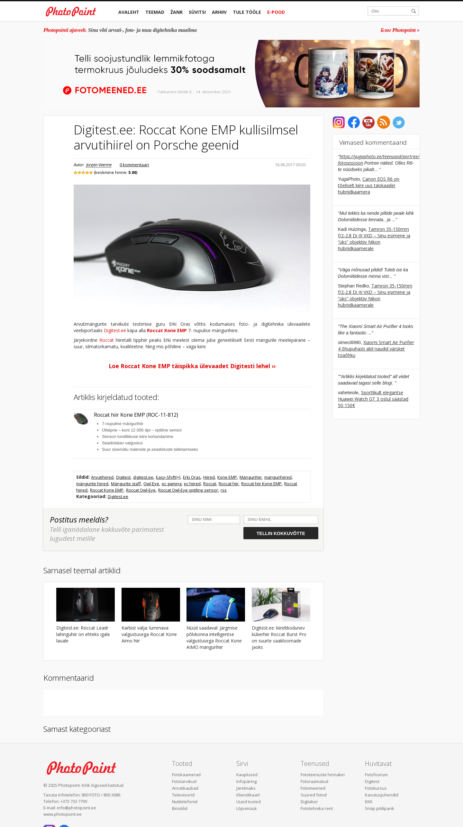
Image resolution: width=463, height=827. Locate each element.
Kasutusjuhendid (381, 795)
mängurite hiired (92, 483)
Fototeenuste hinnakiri (323, 774)
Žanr (176, 12)
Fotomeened (313, 788)
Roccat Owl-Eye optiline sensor (188, 490)
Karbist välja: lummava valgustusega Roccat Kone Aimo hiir (149, 634)
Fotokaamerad (186, 774)
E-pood (276, 12)
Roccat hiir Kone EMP (261, 483)
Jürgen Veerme (99, 165)
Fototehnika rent (317, 808)
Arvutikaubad (185, 788)
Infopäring (246, 781)
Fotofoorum (376, 774)
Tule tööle (247, 12)
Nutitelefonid (184, 801)
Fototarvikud (184, 781)
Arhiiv (219, 12)
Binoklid (179, 808)
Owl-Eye (151, 483)
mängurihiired (278, 477)
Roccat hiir (229, 483)
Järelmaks (246, 788)
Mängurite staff (126, 483)
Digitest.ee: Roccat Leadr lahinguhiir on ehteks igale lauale (83, 634)
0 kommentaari (134, 165)
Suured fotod (314, 795)
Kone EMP (227, 477)
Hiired (209, 477)
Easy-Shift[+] (168, 477)
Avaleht (128, 12)
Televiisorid (183, 795)
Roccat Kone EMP (167, 330)
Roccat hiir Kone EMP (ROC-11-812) (136, 415)
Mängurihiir (251, 477)
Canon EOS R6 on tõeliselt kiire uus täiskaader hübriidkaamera (368, 185)
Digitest (123, 477)
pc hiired (192, 483)
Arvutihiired (102, 477)
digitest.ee (143, 477)
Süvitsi (197, 12)
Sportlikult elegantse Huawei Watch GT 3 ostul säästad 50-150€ (373, 398)
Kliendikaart (248, 795)
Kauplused (247, 774)
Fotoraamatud (314, 781)
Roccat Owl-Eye (141, 490)
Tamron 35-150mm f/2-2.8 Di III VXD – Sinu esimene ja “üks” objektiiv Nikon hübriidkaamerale (374, 238)
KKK (369, 801)
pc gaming (171, 483)
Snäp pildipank (379, 808)
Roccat (106, 340)
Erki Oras (192, 477)
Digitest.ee (115, 330)
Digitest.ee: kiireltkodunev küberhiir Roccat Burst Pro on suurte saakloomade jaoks (279, 637)
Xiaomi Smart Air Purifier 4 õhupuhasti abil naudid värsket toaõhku (376, 348)
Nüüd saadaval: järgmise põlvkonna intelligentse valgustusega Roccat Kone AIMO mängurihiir (214, 637)
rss (224, 490)
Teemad (154, 12)
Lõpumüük (246, 808)
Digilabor (309, 801)
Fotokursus (376, 788)
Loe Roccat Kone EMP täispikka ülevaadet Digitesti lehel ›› (192, 366)
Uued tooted (248, 801)
